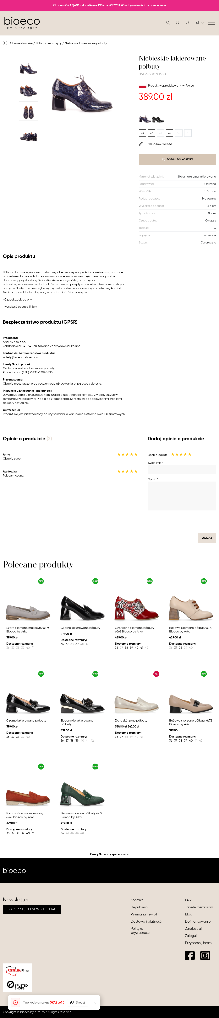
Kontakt (137, 900)
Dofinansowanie (198, 921)
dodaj (207, 537)
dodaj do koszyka (178, 159)
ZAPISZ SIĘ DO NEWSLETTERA (32, 909)
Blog (188, 914)
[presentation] (186, 521)
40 (178, 133)
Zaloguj (191, 936)
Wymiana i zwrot (144, 914)
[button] (177, 22)
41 (188, 133)
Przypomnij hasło (198, 943)
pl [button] (200, 22)
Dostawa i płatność (146, 921)
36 (142, 133)
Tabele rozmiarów (199, 907)
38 (160, 133)
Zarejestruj (193, 928)
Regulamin (139, 907)
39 (169, 133)
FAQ (188, 900)
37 (151, 133)
